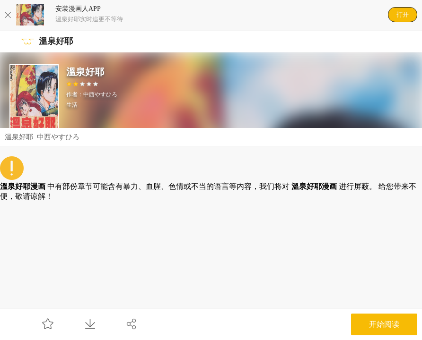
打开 (402, 14)
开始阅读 (384, 324)
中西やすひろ (100, 94)
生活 (72, 105)
